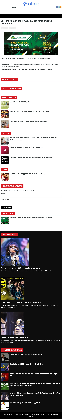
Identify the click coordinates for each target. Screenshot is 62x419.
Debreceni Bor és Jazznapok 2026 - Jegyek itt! (26, 147)
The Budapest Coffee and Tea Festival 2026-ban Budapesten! (31, 157)
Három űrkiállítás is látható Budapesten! (15, 337)
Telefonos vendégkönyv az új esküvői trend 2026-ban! (29, 121)
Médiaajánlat (5, 414)
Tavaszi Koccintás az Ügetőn (20, 102)
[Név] (31, 196)
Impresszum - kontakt (17, 414)
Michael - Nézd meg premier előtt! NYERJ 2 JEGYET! (28, 174)
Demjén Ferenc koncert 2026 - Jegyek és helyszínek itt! (20, 268)
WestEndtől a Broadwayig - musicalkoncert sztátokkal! (29, 111)
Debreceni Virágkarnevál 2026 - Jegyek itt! (25, 403)
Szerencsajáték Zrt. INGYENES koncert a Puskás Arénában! (31, 218)
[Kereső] (6, 7)
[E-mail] (31, 202)
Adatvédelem (29, 414)
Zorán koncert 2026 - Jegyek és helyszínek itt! (26, 354)
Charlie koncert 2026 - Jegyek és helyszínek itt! (26, 364)
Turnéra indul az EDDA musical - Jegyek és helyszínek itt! (21, 303)
